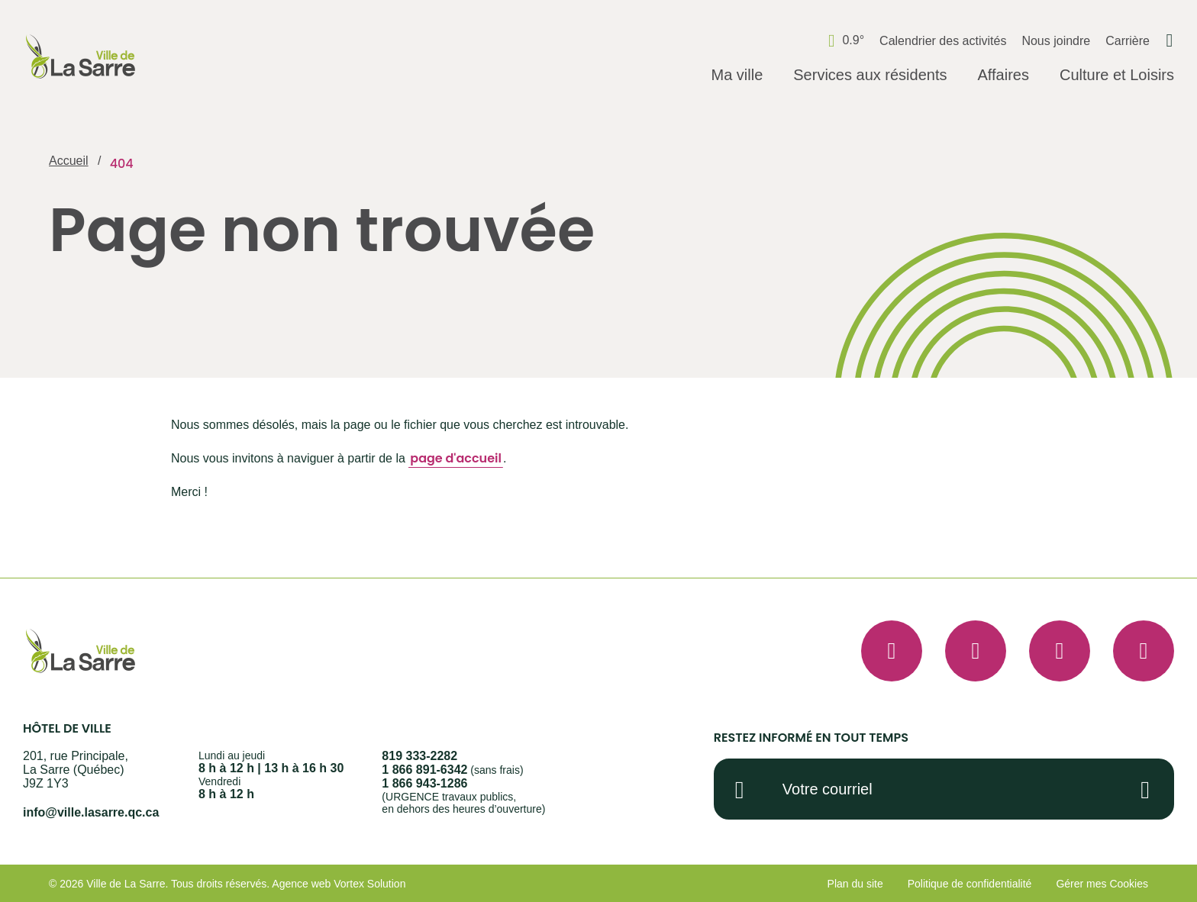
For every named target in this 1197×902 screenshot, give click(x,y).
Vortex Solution (369, 884)
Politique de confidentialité (970, 884)
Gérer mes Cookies (1102, 884)
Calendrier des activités (942, 40)
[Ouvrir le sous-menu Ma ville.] (737, 75)
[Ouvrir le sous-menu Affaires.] (1002, 75)
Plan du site (855, 884)
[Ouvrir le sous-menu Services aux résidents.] (870, 75)
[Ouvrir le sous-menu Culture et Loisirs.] (1117, 75)
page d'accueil (456, 458)
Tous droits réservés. (220, 884)
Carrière (1127, 40)
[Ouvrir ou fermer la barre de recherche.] (1169, 40)
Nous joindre (1055, 40)
